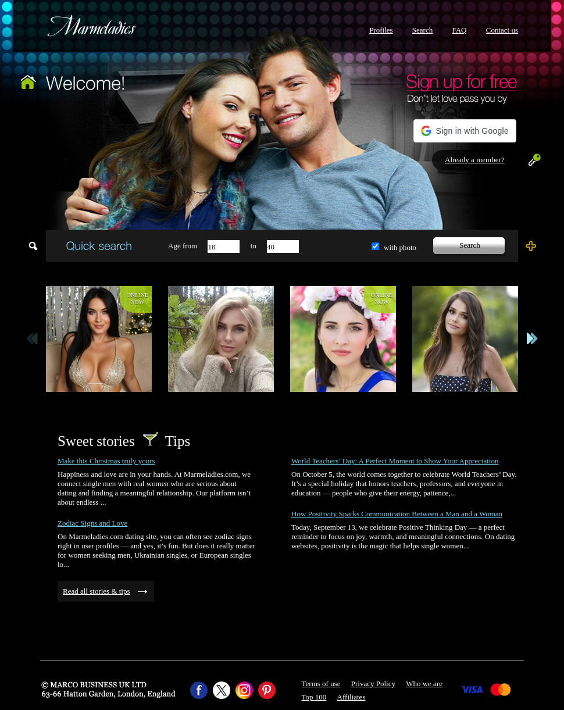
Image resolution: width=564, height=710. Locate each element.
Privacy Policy (373, 683)
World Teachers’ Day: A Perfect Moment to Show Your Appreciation (394, 460)
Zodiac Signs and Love (92, 523)
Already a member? (475, 159)
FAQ (459, 30)
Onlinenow (137, 298)
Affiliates (351, 697)
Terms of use (321, 683)
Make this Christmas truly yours (106, 460)
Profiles (380, 30)
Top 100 (314, 697)
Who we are (424, 683)
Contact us (502, 30)
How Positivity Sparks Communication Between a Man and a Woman (396, 513)
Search (422, 30)
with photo (400, 247)
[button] (464, 130)
